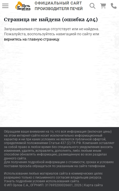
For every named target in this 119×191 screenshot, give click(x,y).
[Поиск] (92, 6)
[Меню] (5, 6)
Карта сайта (93, 185)
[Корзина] (103, 6)
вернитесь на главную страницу (31, 39)
